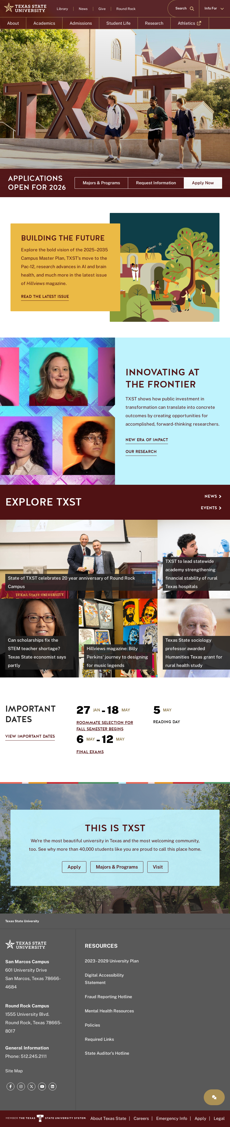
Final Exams (90, 751)
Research (154, 23)
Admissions (81, 23)
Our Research (141, 451)
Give (102, 9)
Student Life (118, 23)
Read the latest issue (45, 296)
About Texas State (108, 1118)
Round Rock (125, 9)
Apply (200, 1118)
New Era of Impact (147, 439)
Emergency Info (171, 1118)
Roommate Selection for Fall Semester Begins (104, 726)
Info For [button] (215, 8)
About (13, 23)
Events (211, 508)
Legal (219, 1118)
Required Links (99, 1039)
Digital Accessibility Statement (104, 979)
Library (62, 9)
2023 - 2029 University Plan (112, 960)
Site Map (14, 1070)
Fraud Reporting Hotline (108, 996)
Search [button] (185, 8)
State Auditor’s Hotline (107, 1053)
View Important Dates (30, 736)
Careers (141, 1118)
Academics (44, 23)
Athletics (190, 25)
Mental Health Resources (109, 1010)
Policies (92, 1025)
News (83, 9)
